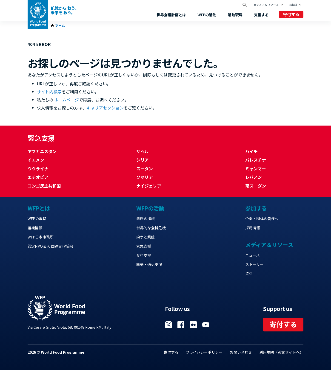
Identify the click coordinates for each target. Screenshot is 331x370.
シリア (142, 160)
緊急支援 (143, 246)
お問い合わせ (241, 352)
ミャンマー (255, 168)
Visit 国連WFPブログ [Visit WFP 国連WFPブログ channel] (193, 324)
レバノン (253, 177)
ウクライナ (38, 168)
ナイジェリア (148, 186)
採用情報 (252, 227)
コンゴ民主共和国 (44, 186)
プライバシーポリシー (204, 352)
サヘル (142, 151)
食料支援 (143, 255)
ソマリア (144, 177)
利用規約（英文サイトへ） (281, 352)
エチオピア (38, 177)
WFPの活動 (206, 14)
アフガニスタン (42, 151)
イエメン (36, 160)
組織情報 (35, 227)
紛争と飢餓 (145, 237)
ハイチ (251, 151)
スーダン (144, 168)
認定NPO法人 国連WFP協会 (50, 246)
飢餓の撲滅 (145, 218)
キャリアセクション (105, 108)
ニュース (252, 255)
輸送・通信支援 (149, 264)
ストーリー (254, 264)
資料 (249, 273)
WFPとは (39, 208)
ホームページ (66, 100)
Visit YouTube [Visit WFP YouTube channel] (205, 324)
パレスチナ (255, 160)
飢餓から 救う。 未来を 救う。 (65, 10)
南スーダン (255, 186)
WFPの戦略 (37, 218)
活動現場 (235, 14)
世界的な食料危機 (151, 227)
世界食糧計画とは (171, 14)
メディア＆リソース (266, 5)
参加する (256, 208)
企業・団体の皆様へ (261, 218)
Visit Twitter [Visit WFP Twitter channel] (168, 324)
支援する (261, 14)
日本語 (292, 5)
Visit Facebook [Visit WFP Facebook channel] (180, 324)
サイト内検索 (49, 92)
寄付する (291, 14)
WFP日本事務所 (41, 237)
